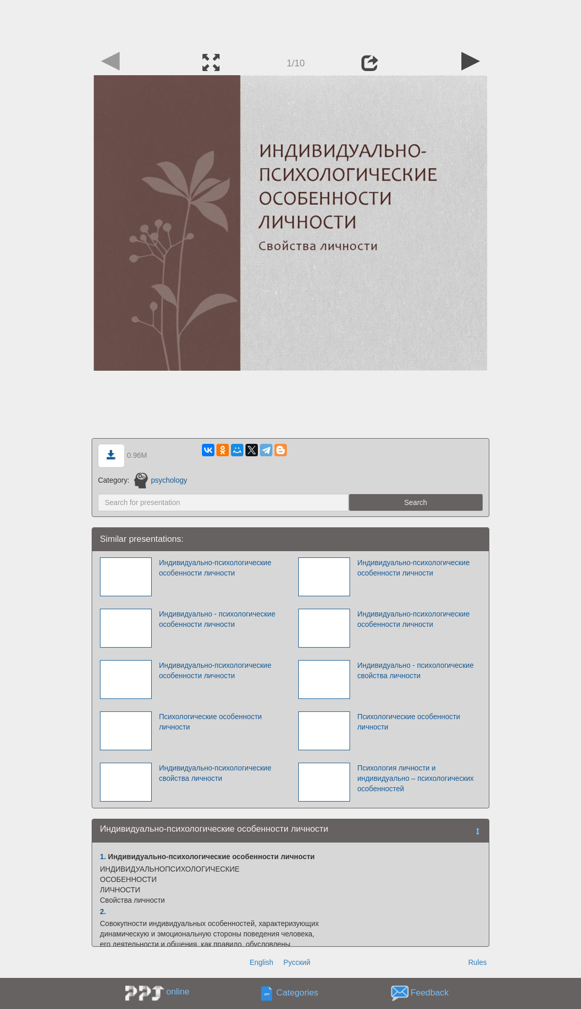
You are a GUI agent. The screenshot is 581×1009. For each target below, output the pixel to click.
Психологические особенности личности (210, 721)
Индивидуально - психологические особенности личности (217, 619)
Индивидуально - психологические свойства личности (415, 670)
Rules (477, 962)
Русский (296, 962)
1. (103, 856)
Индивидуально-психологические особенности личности (215, 567)
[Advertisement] (290, 23)
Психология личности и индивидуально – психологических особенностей (415, 778)
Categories (297, 993)
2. (103, 911)
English (261, 962)
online (178, 992)
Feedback (430, 993)
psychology (160, 480)
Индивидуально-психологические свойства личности (215, 773)
